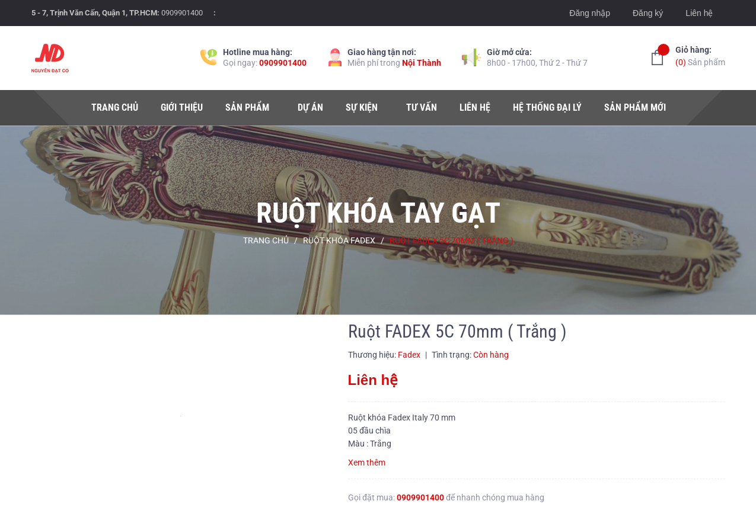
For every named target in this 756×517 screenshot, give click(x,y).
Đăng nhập (589, 13)
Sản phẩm (700, 55)
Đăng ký (648, 13)
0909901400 (182, 12)
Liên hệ (699, 13)
